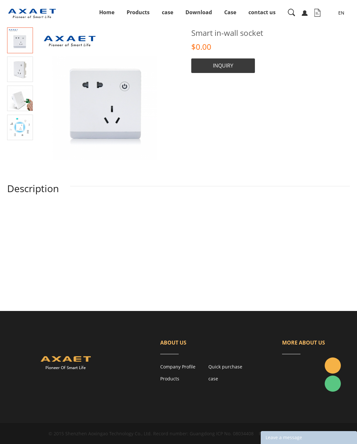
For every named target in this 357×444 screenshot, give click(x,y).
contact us (262, 12)
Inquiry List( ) (317, 13)
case (167, 12)
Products (138, 12)
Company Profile (177, 367)
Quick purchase (225, 367)
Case (230, 12)
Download (198, 12)
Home (106, 12)
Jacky (333, 365)
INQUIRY (223, 65)
